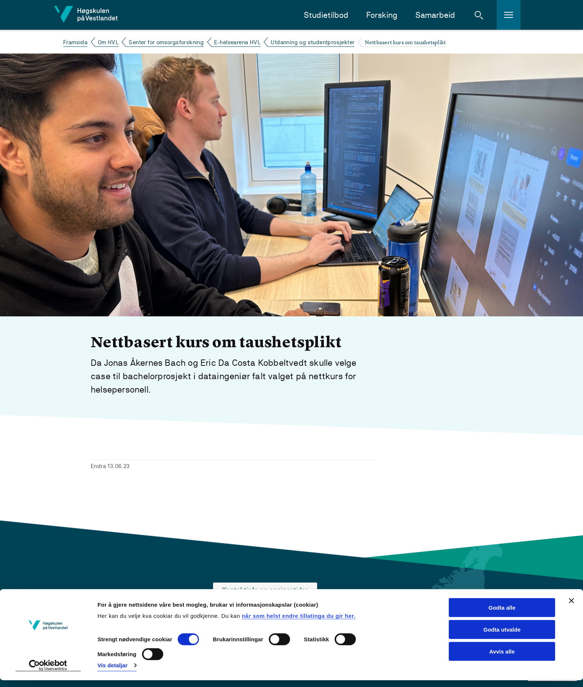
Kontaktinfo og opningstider (265, 590)
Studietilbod (326, 15)
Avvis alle (502, 658)
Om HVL (108, 42)
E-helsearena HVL (237, 42)
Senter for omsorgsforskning (166, 42)
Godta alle (502, 614)
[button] (479, 15)
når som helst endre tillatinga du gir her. (298, 622)
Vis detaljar (112, 672)
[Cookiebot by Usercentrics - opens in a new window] (48, 672)
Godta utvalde (502, 636)
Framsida (75, 42)
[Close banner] (571, 607)
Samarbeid (435, 15)
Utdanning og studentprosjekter (312, 42)
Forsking (381, 15)
